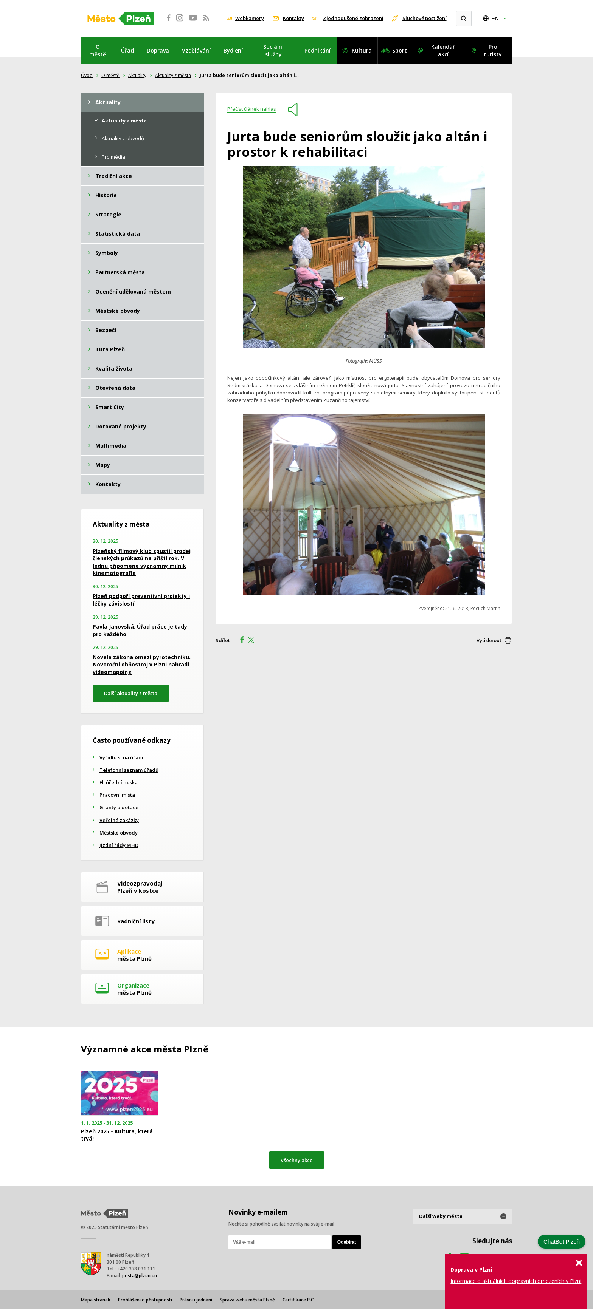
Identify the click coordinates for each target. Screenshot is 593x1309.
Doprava (158, 50)
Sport (399, 50)
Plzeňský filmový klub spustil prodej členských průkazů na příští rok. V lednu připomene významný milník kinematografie (142, 562)
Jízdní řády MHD (118, 845)
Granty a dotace (118, 807)
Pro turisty (493, 50)
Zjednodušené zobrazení (353, 18)
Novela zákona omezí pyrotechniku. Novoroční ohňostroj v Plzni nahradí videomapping (142, 664)
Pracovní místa (117, 794)
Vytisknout (489, 640)
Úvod (87, 75)
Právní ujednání (196, 1300)
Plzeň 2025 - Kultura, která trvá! (117, 1135)
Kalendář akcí (443, 50)
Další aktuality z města (130, 693)
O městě (97, 50)
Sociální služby (273, 50)
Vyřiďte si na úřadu (122, 757)
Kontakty (293, 18)
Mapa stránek (95, 1300)
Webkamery (249, 18)
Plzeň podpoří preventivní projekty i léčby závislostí (141, 599)
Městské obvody (118, 832)
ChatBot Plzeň (561, 1241)
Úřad (127, 50)
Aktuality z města (173, 75)
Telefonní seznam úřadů (128, 770)
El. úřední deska (118, 782)
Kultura (362, 50)
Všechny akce (297, 1160)
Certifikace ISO (299, 1300)
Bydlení (233, 50)
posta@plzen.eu (139, 1275)
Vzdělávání (196, 50)
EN (495, 18)
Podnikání (317, 50)
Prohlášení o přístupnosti (145, 1300)
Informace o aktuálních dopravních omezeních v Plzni (515, 1280)
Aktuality (137, 75)
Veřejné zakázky (119, 820)
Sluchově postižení (424, 18)
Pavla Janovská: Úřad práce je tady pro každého (140, 630)
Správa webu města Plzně (247, 1300)
